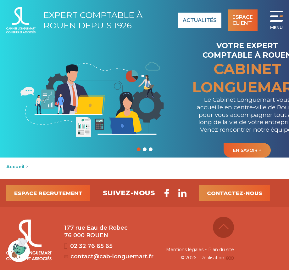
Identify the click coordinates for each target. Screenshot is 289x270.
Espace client (242, 20)
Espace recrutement (48, 193)
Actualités (200, 20)
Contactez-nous (234, 193)
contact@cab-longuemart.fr (108, 256)
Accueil (15, 166)
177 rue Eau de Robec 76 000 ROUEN (96, 231)
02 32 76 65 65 (88, 246)
